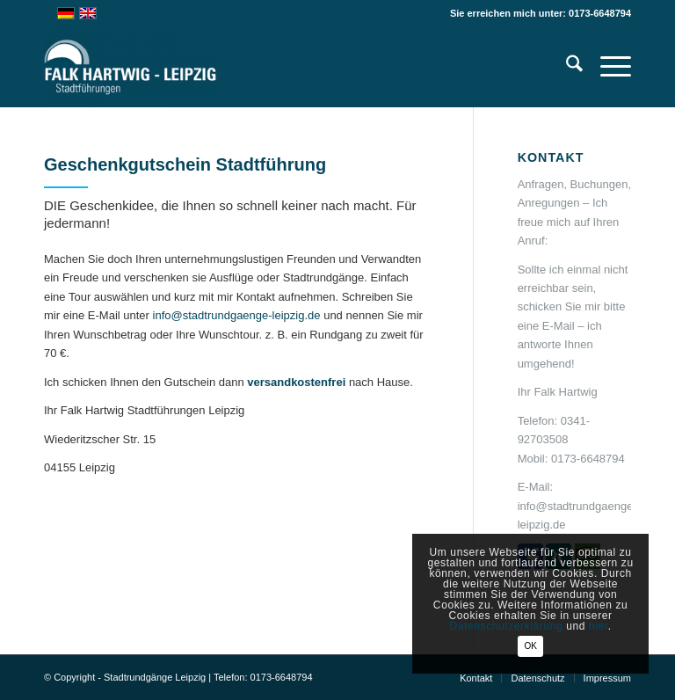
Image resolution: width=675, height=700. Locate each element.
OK (530, 646)
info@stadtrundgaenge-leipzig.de (237, 315)
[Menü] (607, 66)
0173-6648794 (588, 458)
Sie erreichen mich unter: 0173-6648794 (540, 13)
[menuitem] (565, 66)
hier (598, 626)
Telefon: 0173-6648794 (263, 677)
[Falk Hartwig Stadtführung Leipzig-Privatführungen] (130, 66)
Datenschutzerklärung (506, 626)
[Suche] (565, 66)
